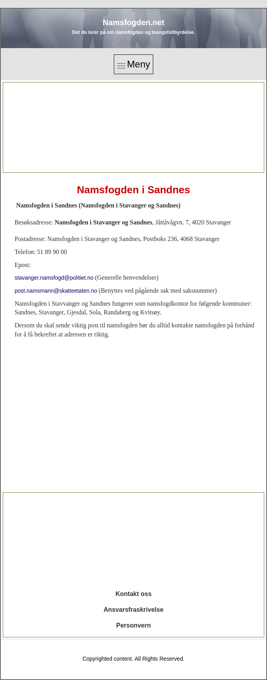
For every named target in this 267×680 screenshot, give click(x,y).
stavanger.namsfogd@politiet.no (54, 278)
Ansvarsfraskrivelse (133, 609)
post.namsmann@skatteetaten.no (56, 291)
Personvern (133, 625)
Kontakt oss (133, 593)
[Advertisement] (133, 127)
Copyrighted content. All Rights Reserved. (133, 659)
